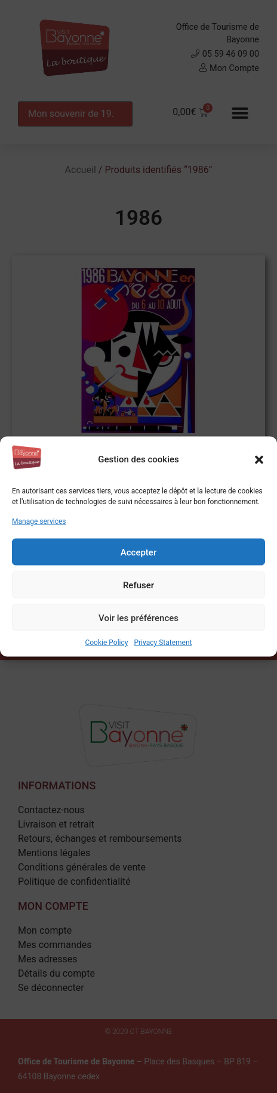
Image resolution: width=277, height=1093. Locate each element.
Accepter (138, 551)
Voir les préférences (138, 617)
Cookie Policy (106, 642)
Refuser (138, 584)
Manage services (39, 521)
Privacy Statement (163, 642)
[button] (259, 459)
